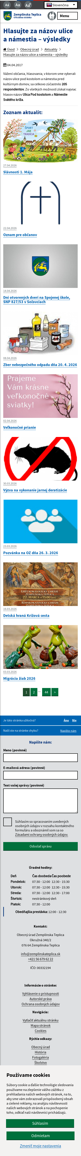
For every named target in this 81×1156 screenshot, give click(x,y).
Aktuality (50, 49)
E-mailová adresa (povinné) (24, 767)
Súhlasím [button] (40, 1123)
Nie (75, 720)
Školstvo (40, 1062)
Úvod (9, 49)
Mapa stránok (41, 1025)
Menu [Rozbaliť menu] (67, 15)
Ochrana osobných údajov (41, 1004)
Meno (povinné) (15, 750)
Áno (67, 720)
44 (46, 692)
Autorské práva (41, 999)
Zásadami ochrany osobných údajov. (41, 834)
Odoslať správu (41, 846)
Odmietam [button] (40, 1135)
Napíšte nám (68, 731)
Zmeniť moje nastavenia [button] (40, 1146)
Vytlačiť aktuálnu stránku (41, 1020)
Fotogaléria (40, 1057)
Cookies (40, 1030)
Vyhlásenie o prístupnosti (40, 993)
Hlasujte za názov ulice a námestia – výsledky (35, 54)
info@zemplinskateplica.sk (40, 954)
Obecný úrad (29, 49)
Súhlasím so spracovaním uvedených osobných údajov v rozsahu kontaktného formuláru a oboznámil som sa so (44, 828)
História (40, 1052)
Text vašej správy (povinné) (23, 785)
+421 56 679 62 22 (40, 959)
